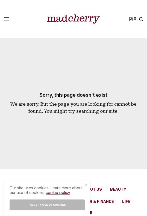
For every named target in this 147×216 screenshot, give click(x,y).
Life (126, 201)
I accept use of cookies (47, 208)
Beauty (118, 189)
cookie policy (58, 196)
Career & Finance (95, 201)
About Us (92, 189)
